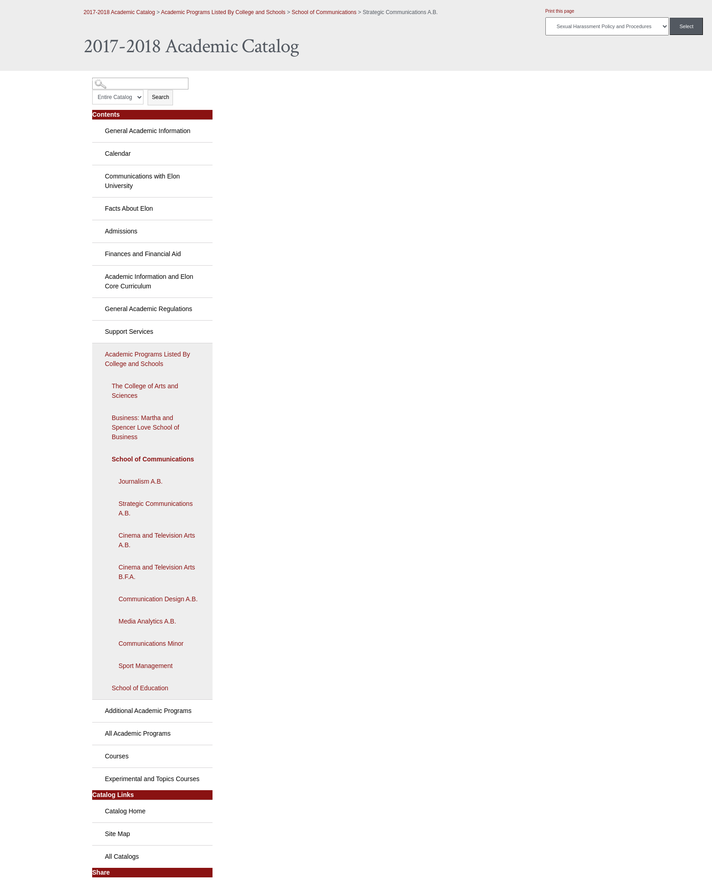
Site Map (117, 833)
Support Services (129, 331)
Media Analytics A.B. (147, 621)
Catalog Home (125, 811)
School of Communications (324, 12)
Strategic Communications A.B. (156, 508)
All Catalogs (122, 856)
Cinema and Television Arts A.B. (157, 540)
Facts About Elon (129, 208)
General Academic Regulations (148, 308)
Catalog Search (108, 80)
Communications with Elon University (142, 181)
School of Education (140, 688)
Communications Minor (151, 643)
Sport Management (146, 665)
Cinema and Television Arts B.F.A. (157, 572)
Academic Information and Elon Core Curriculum (149, 281)
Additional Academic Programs (148, 710)
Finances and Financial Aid (143, 253)
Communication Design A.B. (158, 599)
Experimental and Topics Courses (152, 778)
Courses (117, 756)
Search (160, 97)
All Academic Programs (138, 733)
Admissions (121, 231)
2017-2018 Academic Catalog (119, 12)
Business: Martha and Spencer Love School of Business (145, 427)
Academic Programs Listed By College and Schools (223, 12)
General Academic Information (147, 130)
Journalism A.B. (141, 481)
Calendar (118, 153)
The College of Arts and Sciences (145, 390)
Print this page (559, 11)
